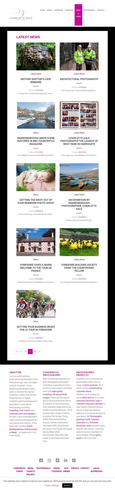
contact (101, 10)
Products (69, 10)
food (21, 410)
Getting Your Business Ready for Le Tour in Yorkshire (36, 328)
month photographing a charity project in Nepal (23, 429)
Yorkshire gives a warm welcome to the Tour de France (36, 267)
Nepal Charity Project (30, 471)
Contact (85, 468)
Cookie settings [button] (52, 485)
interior (27, 410)
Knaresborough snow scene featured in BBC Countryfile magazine (36, 141)
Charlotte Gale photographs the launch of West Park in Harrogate (79, 141)
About (49, 10)
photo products (91, 385)
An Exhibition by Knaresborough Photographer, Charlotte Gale (79, 204)
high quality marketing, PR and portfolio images (55, 394)
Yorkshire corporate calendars (89, 404)
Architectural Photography (79, 79)
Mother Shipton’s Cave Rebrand (36, 81)
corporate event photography (22, 414)
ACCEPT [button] (67, 485)
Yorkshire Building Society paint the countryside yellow (79, 267)
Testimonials (89, 10)
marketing (13, 410)
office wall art (87, 398)
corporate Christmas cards (88, 401)
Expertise (59, 10)
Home (42, 10)
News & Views (78, 13)
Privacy (75, 468)
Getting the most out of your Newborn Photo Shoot (35, 201)
